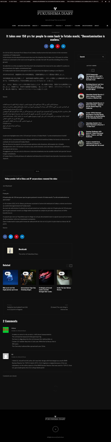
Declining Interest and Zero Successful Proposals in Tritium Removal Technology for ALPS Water (95, 94)
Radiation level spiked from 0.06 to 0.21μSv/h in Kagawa (17, 307)
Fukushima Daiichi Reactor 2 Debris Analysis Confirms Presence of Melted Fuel (95, 104)
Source (5, 97)
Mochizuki (23, 249)
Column (77, 25)
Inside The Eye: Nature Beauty (64, 289)
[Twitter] (105, 1)
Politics (58, 25)
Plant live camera (25, 1)
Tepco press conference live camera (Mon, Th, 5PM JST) (82, 1)
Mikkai (13, 328)
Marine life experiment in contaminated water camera (49, 1)
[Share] (46, 46)
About (97, 25)
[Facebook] (102, 1)
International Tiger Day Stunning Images (28, 289)
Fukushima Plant (46, 25)
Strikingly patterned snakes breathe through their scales (45, 289)
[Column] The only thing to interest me (57, 307)
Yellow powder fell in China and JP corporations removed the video (31, 179)
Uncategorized (87, 25)
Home (14, 25)
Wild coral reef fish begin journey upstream (10, 289)
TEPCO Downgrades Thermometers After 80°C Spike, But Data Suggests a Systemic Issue (94, 85)
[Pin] (58, 46)
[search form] (89, 65)
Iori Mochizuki (7, 186)
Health (34, 25)
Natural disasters (24, 25)
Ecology (68, 25)
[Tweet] (52, 46)
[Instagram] (109, 1)
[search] (103, 65)
